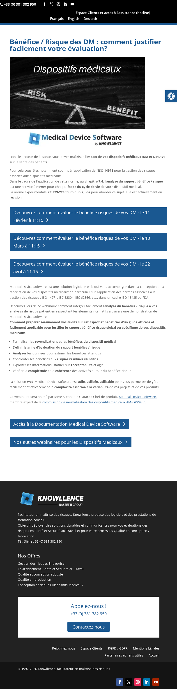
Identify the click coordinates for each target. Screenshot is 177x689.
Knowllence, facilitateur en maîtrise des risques (74, 669)
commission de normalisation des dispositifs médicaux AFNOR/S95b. (94, 402)
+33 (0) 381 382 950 (20, 4)
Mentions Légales (146, 648)
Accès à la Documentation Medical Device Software (66, 424)
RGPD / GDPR (118, 648)
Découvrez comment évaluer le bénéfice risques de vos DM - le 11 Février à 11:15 (81, 216)
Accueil (154, 655)
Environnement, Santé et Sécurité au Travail (51, 569)
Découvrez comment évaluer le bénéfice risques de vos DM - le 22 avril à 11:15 (81, 268)
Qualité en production (34, 579)
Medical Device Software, (138, 397)
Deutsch (90, 19)
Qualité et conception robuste (40, 574)
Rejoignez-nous (63, 648)
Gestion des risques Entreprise (41, 563)
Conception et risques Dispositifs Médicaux (50, 585)
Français (57, 19)
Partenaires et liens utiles (124, 655)
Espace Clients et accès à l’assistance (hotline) (113, 13)
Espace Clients (92, 648)
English (73, 19)
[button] (171, 96)
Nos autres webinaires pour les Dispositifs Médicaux (67, 442)
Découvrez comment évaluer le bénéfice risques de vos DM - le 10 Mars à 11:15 (81, 242)
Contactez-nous (88, 627)
